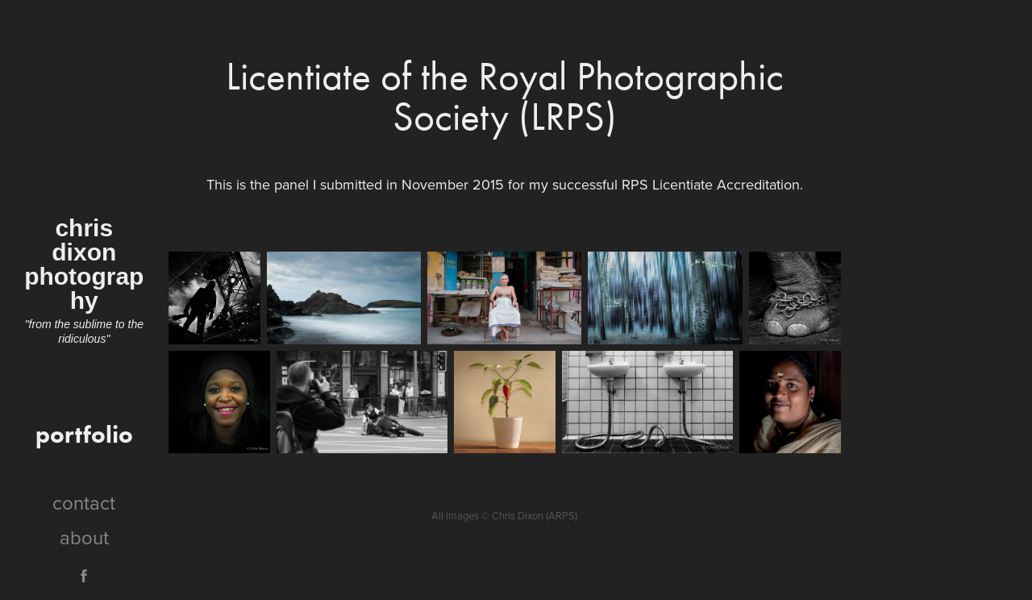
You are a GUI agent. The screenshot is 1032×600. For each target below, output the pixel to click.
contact (83, 502)
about (84, 537)
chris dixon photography (84, 264)
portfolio (84, 434)
